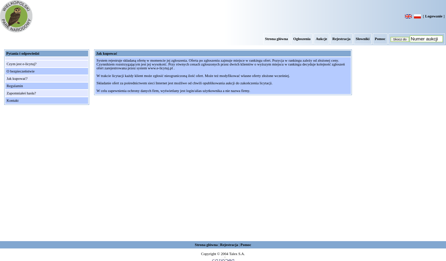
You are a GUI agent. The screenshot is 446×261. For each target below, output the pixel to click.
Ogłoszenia (301, 39)
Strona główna (276, 39)
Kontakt (12, 100)
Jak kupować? (17, 78)
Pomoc (380, 39)
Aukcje (321, 39)
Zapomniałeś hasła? (21, 93)
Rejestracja (341, 39)
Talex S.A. (237, 254)
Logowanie (434, 16)
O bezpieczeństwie (20, 71)
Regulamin (15, 86)
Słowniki (363, 39)
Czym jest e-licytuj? (22, 64)
